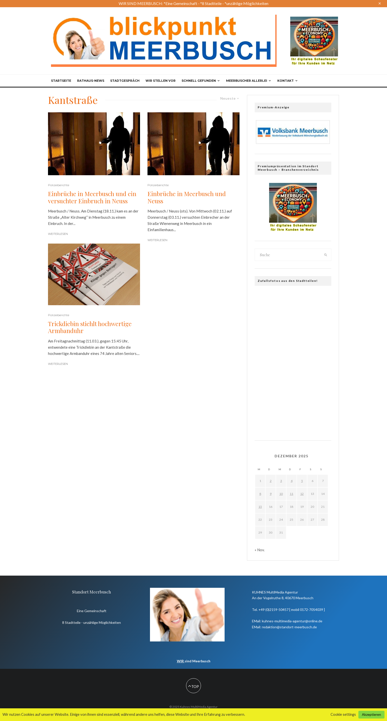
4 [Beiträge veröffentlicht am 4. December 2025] (291, 481)
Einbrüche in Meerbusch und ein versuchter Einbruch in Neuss (92, 197)
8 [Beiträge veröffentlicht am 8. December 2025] (260, 494)
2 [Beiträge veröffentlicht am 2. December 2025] (271, 481)
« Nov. (260, 550)
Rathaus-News (90, 81)
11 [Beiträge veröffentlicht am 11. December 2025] (291, 494)
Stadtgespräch (125, 81)
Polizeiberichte (58, 185)
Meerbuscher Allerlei (246, 81)
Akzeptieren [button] (371, 714)
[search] (326, 255)
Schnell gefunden (199, 81)
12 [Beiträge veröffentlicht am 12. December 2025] (302, 494)
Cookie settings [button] (343, 714)
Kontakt (285, 81)
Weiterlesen (58, 234)
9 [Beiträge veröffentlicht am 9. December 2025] (271, 494)
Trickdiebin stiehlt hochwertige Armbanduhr (90, 327)
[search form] (288, 255)
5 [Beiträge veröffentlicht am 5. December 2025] (302, 481)
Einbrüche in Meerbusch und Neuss (186, 197)
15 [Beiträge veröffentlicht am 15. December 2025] (260, 507)
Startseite (61, 81)
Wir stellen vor (160, 81)
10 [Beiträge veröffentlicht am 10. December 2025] (281, 494)
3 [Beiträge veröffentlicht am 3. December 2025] (281, 481)
